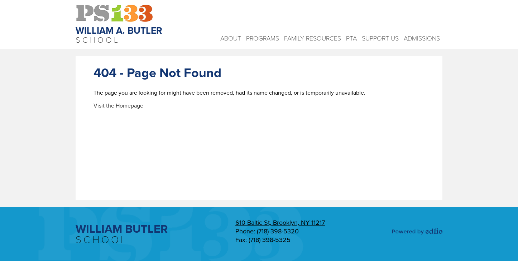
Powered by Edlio (417, 231)
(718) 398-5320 (278, 231)
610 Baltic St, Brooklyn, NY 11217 (280, 223)
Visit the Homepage (118, 105)
